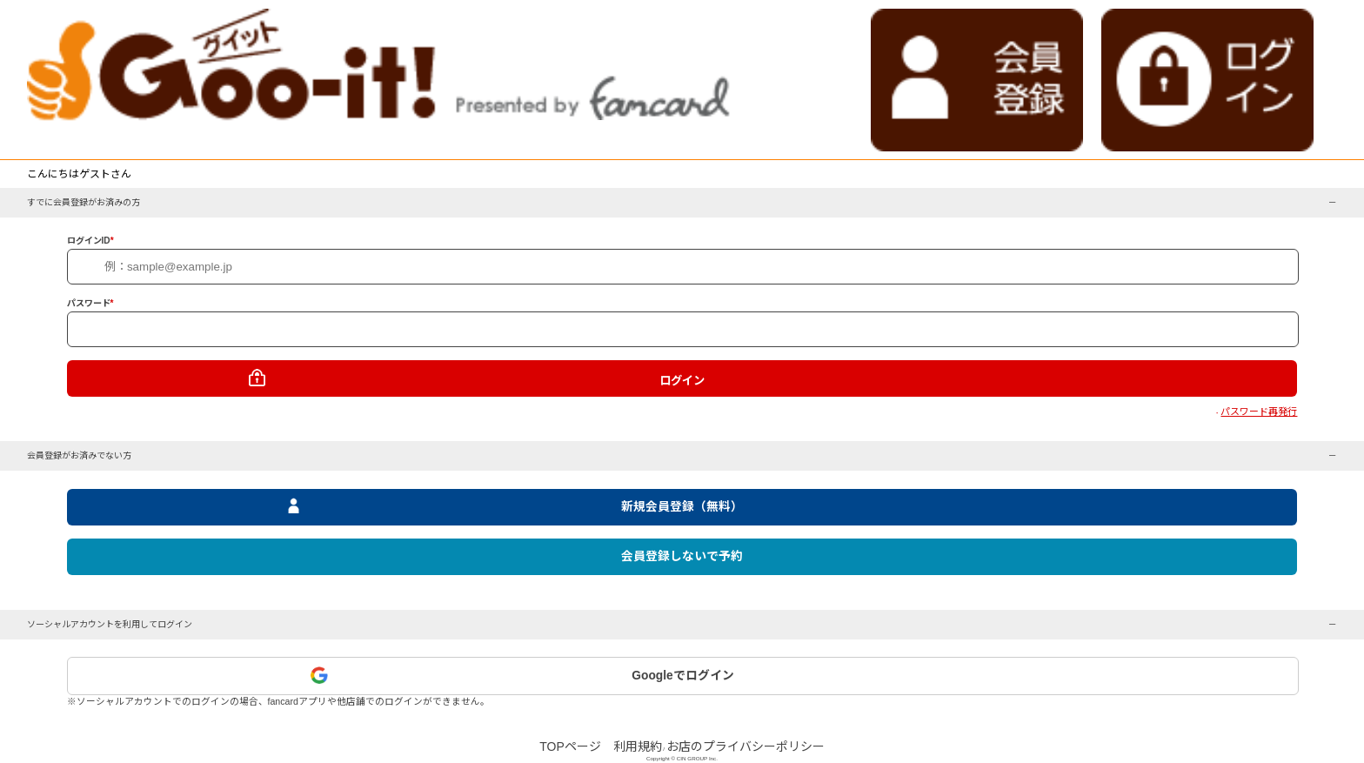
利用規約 (637, 746)
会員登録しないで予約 (682, 556)
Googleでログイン (682, 675)
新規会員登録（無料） (682, 506)
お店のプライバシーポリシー (745, 746)
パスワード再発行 (1258, 411)
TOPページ (570, 746)
